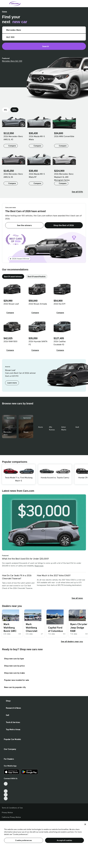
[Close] (85, 824)
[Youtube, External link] (6, 791)
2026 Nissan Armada (38, 303)
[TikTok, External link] (6, 784)
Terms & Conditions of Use (12, 808)
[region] (44, 834)
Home (4, 11)
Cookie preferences (23, 840)
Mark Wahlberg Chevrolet (31, 627)
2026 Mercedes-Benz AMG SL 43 (13, 138)
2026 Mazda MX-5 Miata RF (37, 175)
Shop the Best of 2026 (64, 225)
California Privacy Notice (11, 817)
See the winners (24, 225)
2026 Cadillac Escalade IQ (60, 343)
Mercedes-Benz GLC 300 (12, 61)
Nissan (26, 432)
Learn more (12, 383)
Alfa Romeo (52, 428)
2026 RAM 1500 (10, 341)
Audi (77, 427)
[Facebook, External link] (6, 787)
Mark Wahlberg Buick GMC (10, 627)
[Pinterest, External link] (6, 798)
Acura (40, 427)
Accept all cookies (64, 840)
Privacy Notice (7, 812)
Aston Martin (63, 428)
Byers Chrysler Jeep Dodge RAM (78, 627)
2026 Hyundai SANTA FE (38, 343)
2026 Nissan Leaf (11, 303)
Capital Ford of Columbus (55, 629)
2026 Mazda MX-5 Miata (37, 138)
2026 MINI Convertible (64, 136)
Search (44, 46)
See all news (79, 598)
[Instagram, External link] (6, 795)
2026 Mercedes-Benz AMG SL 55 (13, 175)
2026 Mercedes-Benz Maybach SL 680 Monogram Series (63, 177)
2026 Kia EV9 (59, 303)
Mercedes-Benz (8, 433)
